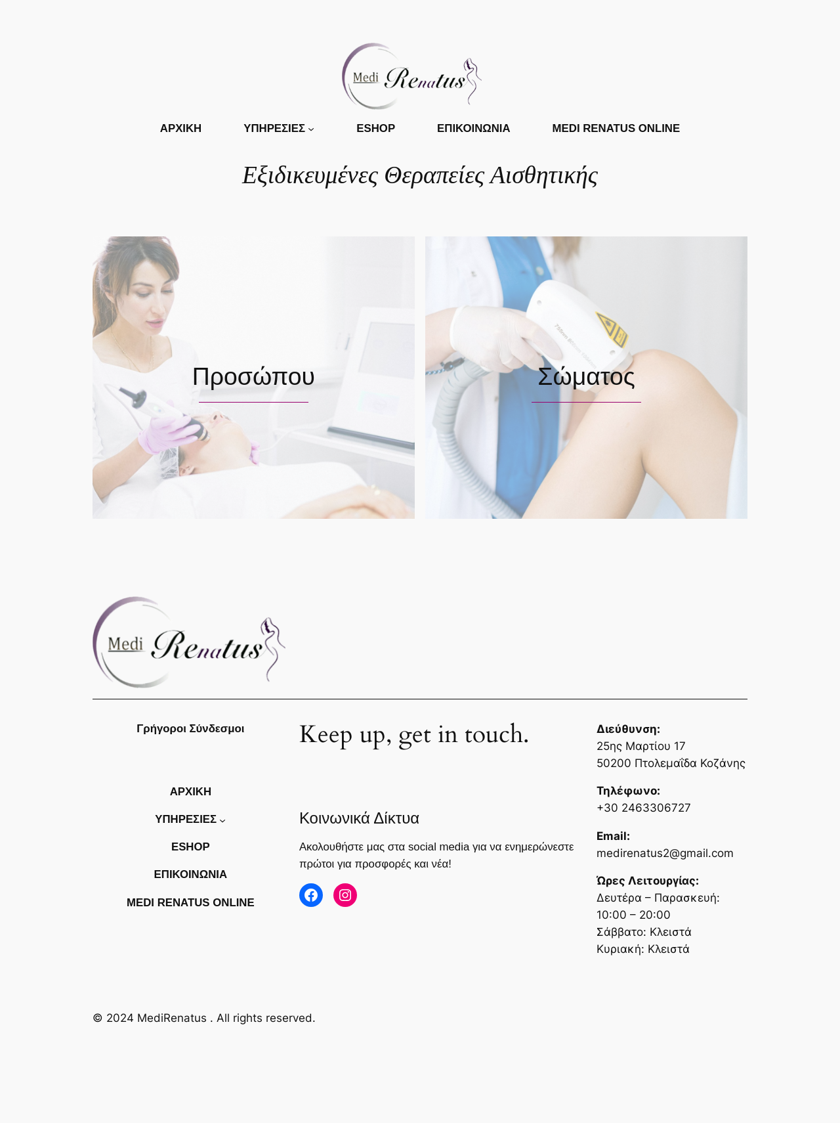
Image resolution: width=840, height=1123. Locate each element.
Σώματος (586, 376)
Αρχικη (180, 128)
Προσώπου (253, 376)
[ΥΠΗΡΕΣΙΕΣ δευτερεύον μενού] (311, 128)
